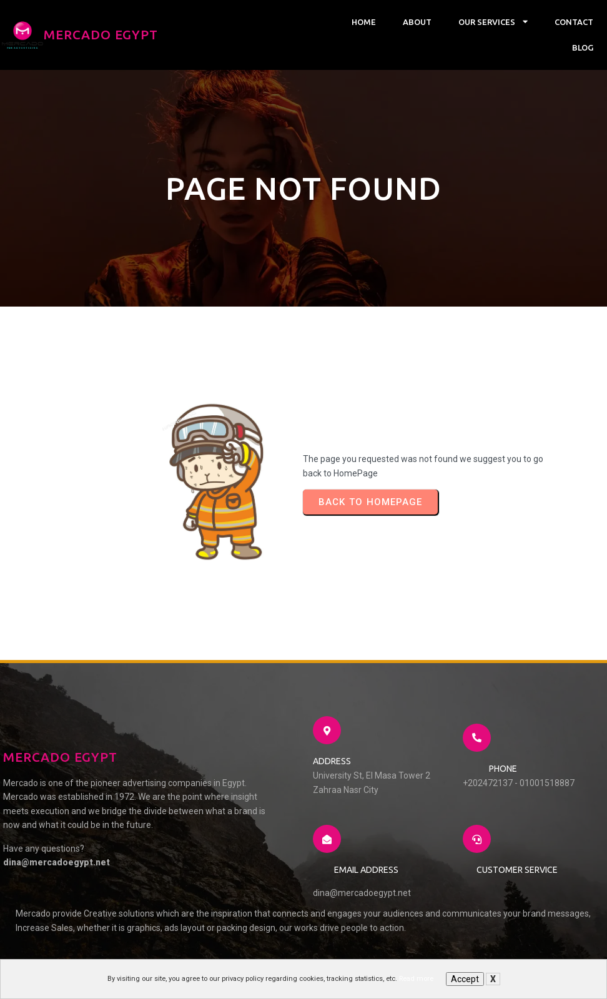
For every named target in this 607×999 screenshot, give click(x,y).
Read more (416, 979)
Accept (465, 979)
